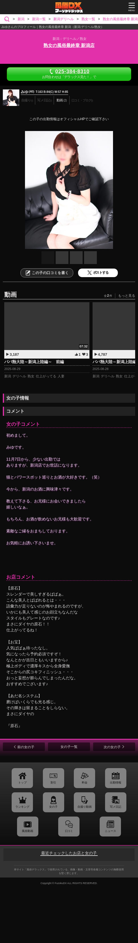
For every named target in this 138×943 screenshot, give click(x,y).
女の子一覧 (69, 747)
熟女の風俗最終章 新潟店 (69, 45)
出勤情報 (115, 782)
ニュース (110, 830)
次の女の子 (112, 747)
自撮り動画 (85, 806)
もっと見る (126, 296)
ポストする (97, 273)
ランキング (22, 806)
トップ (22, 782)
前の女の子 (25, 747)
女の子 (53, 806)
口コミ (69, 830)
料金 (84, 782)
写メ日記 (115, 806)
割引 (53, 782)
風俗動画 (27, 830)
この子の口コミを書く (47, 273)
